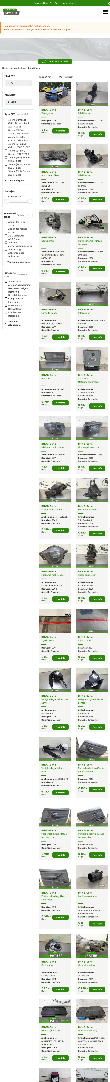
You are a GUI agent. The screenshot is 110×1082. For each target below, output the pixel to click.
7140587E (82, 255)
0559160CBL (84, 976)
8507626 (82, 186)
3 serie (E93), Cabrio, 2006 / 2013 (19, 173)
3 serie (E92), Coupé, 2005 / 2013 (19, 166)
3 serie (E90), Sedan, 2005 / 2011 (19, 159)
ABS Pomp (14, 239)
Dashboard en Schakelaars (15, 307)
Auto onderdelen (17, 68)
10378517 (61, 252)
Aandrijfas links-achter (17, 224)
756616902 (62, 517)
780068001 (99, 320)
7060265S (99, 252)
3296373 (82, 323)
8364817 (61, 389)
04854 (60, 255)
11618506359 (84, 910)
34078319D (62, 779)
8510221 (94, 392)
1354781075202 (48, 255)
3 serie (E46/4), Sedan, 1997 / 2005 (18, 152)
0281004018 (47, 323)
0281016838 (84, 392)
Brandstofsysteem (18, 295)
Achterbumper (16, 253)
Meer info (60, 131)
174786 (60, 183)
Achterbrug (14, 249)
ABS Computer (16, 235)
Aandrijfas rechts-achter (18, 230)
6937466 (61, 455)
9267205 (82, 1044)
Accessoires (14, 281)
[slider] (6, 201)
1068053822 (47, 1044)
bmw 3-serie (34, 68)
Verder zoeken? (55, 61)
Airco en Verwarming (19, 285)
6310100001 (47, 585)
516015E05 (99, 1038)
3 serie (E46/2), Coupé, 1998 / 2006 (18, 139)
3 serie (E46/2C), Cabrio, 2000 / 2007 (19, 145)
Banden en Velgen (18, 288)
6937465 (98, 455)
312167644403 (85, 520)
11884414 (95, 910)
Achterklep (14, 256)
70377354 (98, 120)
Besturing (13, 291)
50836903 (46, 258)
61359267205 (96, 1041)
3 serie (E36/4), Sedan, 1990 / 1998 (18, 132)
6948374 (58, 585)
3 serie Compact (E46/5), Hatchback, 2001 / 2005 (19, 123)
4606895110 (84, 1041)
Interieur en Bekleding (14, 314)
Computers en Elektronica (15, 300)
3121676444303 (85, 585)
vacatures (70, 3)
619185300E (47, 713)
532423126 (59, 1041)
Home (5, 68)
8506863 (45, 186)
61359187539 (47, 1041)
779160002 (59, 323)
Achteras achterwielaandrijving (20, 244)
